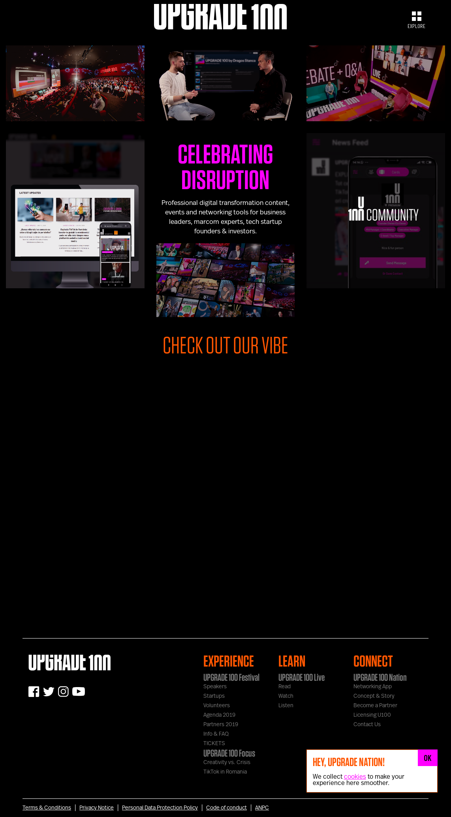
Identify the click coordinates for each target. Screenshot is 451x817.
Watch (285, 696)
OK (428, 758)
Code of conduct (226, 808)
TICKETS (214, 743)
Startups (214, 696)
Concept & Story (374, 696)
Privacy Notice (96, 808)
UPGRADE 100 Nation (380, 677)
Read (284, 686)
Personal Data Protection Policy (160, 808)
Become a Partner (375, 705)
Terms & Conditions (47, 808)
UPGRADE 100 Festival (231, 677)
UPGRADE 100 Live (301, 677)
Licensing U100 (372, 715)
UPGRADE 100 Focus (229, 753)
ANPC (262, 808)
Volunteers (216, 705)
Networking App (372, 686)
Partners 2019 (220, 724)
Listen (285, 705)
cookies (355, 777)
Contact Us (367, 724)
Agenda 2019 (219, 715)
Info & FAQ (216, 734)
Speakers (215, 686)
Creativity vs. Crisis (226, 762)
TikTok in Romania (225, 772)
